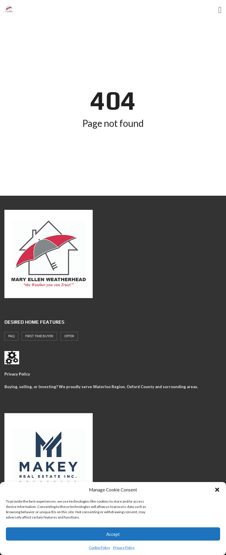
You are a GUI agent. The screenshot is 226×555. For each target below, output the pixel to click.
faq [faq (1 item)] (11, 336)
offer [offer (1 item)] (69, 336)
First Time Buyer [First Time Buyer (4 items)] (39, 336)
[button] (217, 490)
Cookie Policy (99, 547)
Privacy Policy (123, 547)
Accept (113, 534)
